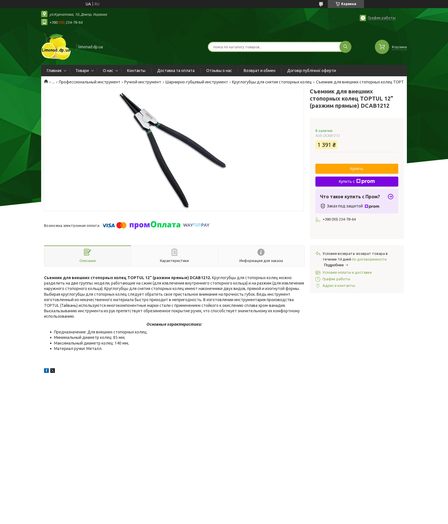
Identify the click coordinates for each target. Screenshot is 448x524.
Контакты (136, 71)
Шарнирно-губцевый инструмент (196, 82)
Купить (356, 168)
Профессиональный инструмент (89, 82)
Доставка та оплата (176, 71)
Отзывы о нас (219, 71)
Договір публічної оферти (311, 71)
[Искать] (345, 47)
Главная (54, 71)
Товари (82, 71)
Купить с (357, 181)
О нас (108, 71)
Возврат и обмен (259, 71)
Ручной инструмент (142, 82)
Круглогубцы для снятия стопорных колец (272, 82)
